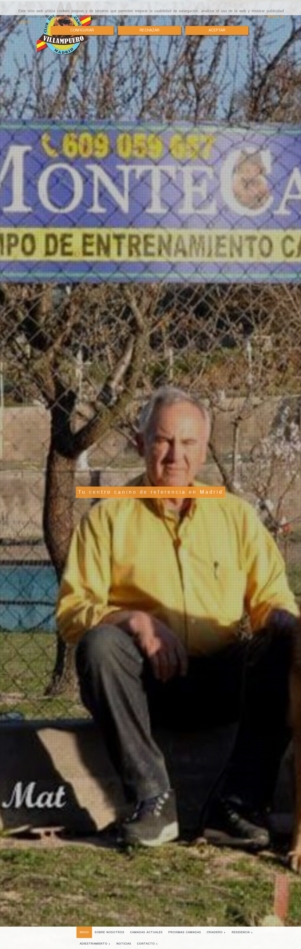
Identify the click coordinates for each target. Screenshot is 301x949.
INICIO (84, 932)
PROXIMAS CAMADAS (184, 932)
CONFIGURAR (82, 30)
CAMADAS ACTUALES (146, 932)
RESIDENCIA (242, 932)
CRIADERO (216, 932)
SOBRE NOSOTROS (109, 932)
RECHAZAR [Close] (149, 30)
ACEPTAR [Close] (217, 30)
